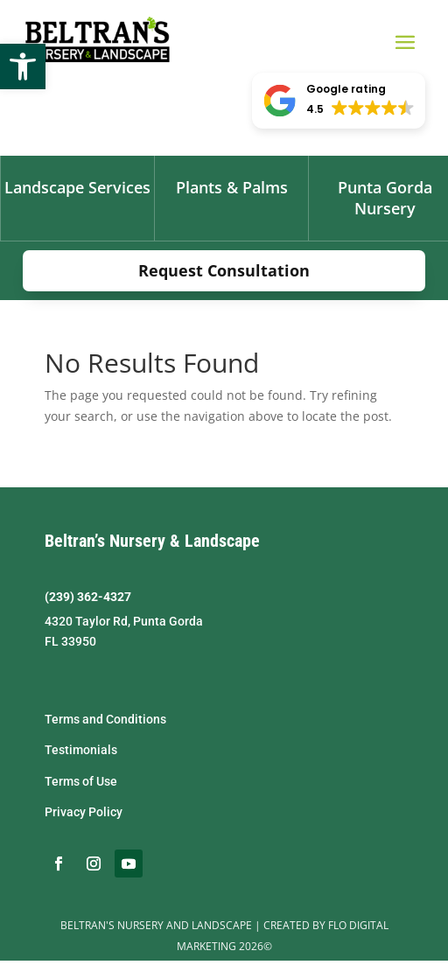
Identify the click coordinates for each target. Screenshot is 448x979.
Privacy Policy (83, 812)
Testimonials (81, 750)
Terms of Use (81, 781)
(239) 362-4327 (88, 597)
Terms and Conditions (105, 719)
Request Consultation (224, 270)
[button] (23, 66)
